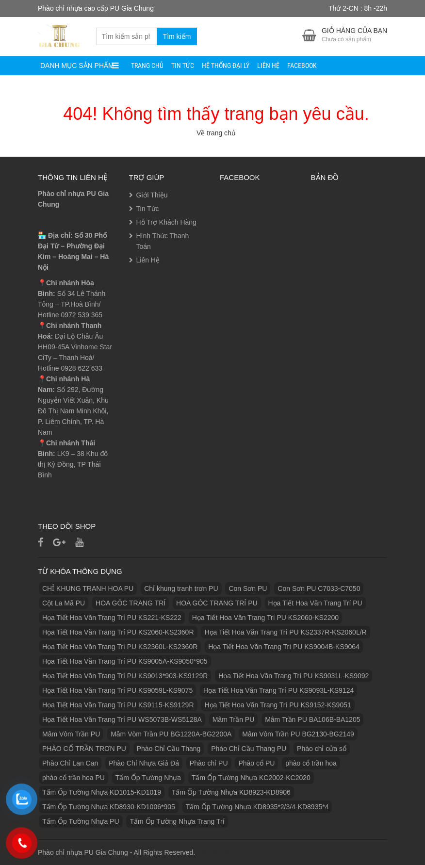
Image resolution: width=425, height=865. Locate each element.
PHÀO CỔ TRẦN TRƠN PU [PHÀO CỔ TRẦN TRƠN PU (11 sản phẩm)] (84, 748)
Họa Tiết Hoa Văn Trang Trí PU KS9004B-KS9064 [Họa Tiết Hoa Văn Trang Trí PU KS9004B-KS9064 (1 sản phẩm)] (284, 647)
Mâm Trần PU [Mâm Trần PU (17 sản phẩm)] (233, 719)
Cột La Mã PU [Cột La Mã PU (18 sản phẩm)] (63, 603)
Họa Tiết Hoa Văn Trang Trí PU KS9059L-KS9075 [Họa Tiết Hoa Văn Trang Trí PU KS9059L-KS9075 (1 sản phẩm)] (117, 690)
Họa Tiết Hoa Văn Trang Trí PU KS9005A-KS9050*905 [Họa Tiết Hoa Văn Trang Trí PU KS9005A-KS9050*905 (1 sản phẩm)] (125, 661)
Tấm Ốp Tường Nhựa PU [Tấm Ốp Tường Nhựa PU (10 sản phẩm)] (80, 821)
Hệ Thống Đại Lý (225, 65)
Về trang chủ (216, 133)
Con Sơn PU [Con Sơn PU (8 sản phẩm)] (248, 588)
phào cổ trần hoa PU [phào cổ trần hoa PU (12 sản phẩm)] (73, 778)
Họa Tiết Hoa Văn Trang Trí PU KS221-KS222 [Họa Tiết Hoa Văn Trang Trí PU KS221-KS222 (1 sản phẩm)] (111, 617)
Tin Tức (182, 65)
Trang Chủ (147, 65)
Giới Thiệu (152, 195)
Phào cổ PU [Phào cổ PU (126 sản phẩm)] (256, 763)
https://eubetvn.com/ (227, 852)
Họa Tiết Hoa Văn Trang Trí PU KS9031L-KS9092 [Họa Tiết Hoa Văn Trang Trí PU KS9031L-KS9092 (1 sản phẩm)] (293, 676)
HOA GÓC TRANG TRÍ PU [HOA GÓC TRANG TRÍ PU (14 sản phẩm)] (217, 603)
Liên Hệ (268, 65)
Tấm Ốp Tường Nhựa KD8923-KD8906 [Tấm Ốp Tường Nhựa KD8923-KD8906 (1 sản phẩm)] (231, 792)
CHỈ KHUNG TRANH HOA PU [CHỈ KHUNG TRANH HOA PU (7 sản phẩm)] (87, 588)
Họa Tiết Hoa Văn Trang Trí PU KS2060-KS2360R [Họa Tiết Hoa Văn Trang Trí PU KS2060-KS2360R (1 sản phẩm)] (118, 632)
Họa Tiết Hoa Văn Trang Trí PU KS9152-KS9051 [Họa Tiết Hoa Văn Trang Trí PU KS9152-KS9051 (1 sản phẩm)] (277, 705)
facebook (302, 65)
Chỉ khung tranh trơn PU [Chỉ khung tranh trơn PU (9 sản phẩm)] (181, 588)
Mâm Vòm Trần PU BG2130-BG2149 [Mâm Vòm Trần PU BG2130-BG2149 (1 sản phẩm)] (298, 734)
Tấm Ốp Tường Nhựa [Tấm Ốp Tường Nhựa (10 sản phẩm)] (148, 778)
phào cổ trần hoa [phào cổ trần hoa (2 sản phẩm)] (311, 763)
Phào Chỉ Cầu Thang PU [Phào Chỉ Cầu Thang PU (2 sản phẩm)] (248, 748)
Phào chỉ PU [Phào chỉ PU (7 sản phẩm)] (209, 763)
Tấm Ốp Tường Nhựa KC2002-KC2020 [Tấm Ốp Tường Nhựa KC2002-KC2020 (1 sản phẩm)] (251, 778)
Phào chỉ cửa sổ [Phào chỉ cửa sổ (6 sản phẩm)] (321, 748)
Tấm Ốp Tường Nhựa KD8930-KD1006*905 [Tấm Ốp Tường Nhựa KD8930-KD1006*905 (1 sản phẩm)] (108, 807)
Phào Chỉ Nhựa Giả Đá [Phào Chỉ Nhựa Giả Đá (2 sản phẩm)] (144, 763)
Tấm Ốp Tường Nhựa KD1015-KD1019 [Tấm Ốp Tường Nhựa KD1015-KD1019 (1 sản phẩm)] (101, 792)
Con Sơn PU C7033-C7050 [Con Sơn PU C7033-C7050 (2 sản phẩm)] (319, 588)
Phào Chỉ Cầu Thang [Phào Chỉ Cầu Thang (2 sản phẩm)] (169, 748)
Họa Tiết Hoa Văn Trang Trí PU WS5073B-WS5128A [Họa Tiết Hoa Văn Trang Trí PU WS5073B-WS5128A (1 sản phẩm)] (122, 719)
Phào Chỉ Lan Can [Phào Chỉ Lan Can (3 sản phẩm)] (70, 763)
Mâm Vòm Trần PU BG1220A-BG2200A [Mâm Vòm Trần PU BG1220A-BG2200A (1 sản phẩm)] (171, 734)
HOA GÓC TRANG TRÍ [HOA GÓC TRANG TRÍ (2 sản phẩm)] (130, 603)
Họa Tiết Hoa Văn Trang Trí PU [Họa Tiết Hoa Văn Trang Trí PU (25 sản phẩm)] (315, 603)
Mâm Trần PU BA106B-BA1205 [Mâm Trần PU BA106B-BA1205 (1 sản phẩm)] (312, 719)
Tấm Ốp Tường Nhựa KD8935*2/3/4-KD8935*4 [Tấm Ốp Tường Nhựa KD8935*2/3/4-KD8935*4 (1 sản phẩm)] (257, 807)
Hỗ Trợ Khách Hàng (166, 222)
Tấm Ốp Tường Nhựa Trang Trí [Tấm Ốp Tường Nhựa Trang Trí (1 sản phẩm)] (177, 821)
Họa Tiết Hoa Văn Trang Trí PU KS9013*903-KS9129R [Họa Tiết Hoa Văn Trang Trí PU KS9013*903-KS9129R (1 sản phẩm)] (125, 676)
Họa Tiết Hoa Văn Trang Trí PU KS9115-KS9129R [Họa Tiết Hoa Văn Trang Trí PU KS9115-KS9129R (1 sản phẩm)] (118, 705)
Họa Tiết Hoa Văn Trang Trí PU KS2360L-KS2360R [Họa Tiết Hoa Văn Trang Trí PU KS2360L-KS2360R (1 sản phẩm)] (119, 647)
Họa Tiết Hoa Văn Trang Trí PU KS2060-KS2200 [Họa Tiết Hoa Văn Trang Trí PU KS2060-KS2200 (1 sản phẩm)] (265, 617)
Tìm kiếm (177, 36)
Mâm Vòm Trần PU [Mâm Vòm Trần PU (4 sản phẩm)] (71, 734)
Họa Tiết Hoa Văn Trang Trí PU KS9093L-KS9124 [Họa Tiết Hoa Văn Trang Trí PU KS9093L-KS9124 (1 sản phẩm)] (278, 690)
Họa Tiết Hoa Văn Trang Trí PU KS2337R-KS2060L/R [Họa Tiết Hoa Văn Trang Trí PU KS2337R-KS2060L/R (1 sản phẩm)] (285, 632)
